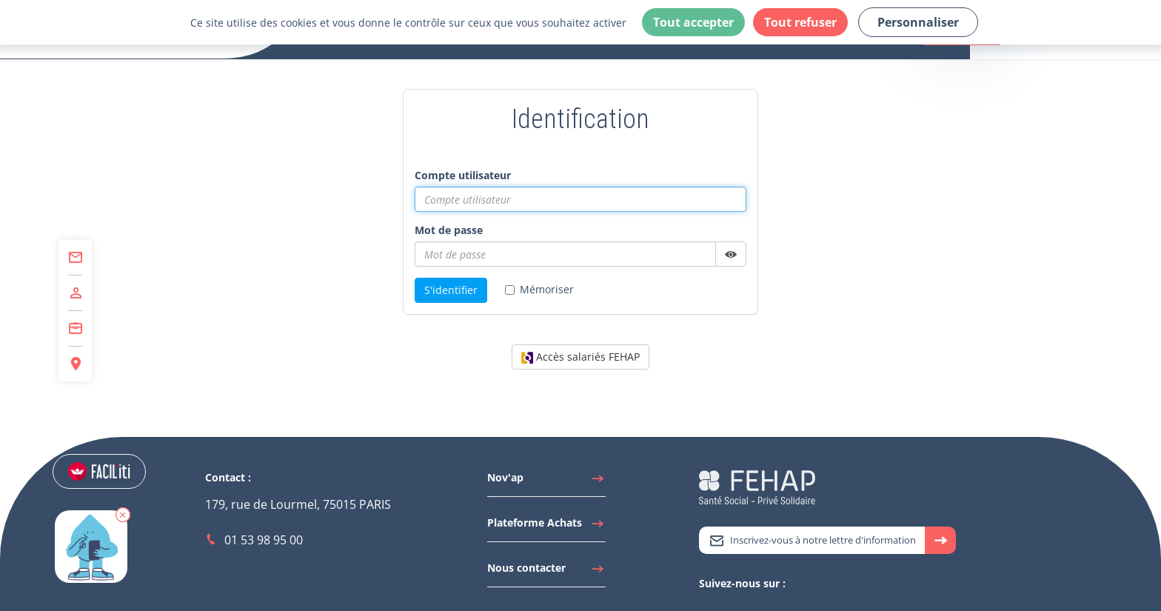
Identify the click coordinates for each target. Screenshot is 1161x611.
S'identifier (451, 290)
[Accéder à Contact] (75, 258)
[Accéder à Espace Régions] (75, 364)
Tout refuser (800, 22)
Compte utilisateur (463, 175)
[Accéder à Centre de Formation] (75, 329)
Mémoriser (539, 289)
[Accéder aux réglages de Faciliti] (105, 472)
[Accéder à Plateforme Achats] (546, 526)
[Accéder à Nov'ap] (546, 481)
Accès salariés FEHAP (580, 357)
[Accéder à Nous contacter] (546, 572)
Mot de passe (449, 230)
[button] (129, 525)
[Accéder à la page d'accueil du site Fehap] (757, 486)
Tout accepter (693, 22)
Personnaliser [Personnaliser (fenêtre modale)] (918, 22)
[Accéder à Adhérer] (75, 293)
